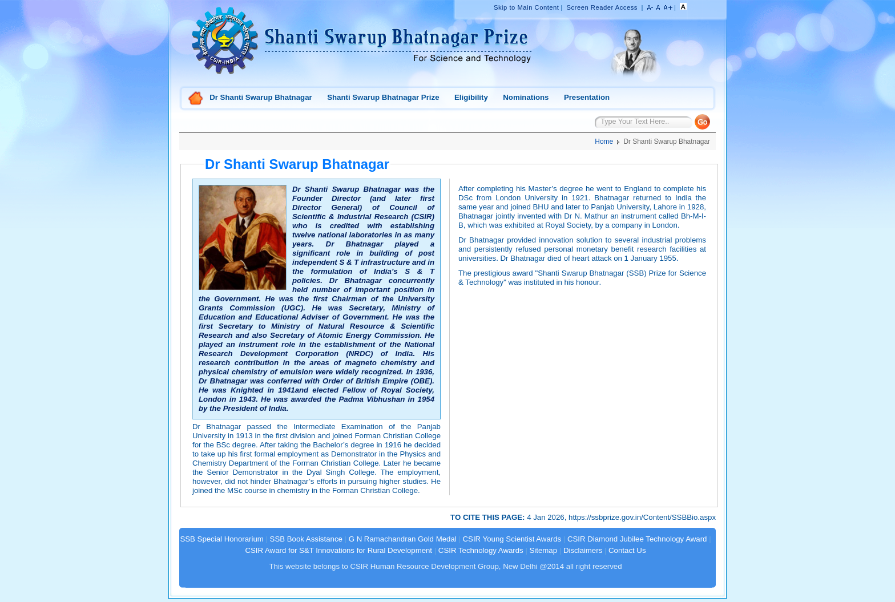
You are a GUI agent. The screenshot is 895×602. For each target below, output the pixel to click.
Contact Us (627, 550)
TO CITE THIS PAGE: (488, 517)
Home (196, 99)
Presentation (587, 97)
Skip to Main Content (526, 7)
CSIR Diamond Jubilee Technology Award (638, 539)
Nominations (526, 97)
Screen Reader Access (602, 7)
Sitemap (544, 550)
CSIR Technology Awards (480, 550)
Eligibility (471, 97)
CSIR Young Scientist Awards (512, 539)
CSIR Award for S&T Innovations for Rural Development (338, 550)
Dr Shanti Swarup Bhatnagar (260, 97)
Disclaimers (582, 550)
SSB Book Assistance (306, 539)
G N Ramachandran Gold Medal (403, 539)
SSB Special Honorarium (221, 539)
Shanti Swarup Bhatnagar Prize (383, 97)
